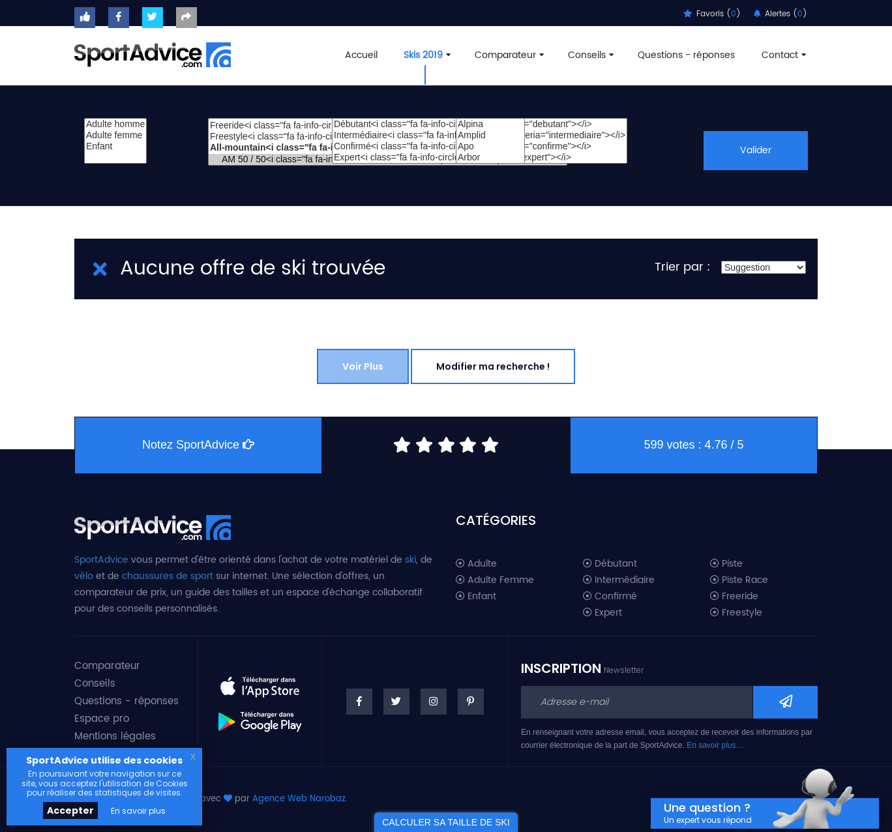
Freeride (734, 596)
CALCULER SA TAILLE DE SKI (446, 822)
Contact (782, 55)
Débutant (610, 564)
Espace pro (101, 719)
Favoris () (712, 14)
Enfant (115, 146)
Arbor (490, 157)
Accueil (361, 55)
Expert (602, 612)
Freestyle (736, 612)
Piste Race (739, 580)
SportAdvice (101, 559)
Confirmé (610, 596)
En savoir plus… (715, 745)
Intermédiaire (619, 580)
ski (410, 559)
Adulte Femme (495, 580)
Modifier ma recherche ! (493, 366)
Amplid (490, 135)
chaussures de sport (167, 576)
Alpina (490, 124)
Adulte (476, 564)
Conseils (589, 55)
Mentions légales (115, 736)
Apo (490, 146)
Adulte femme (115, 135)
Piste (726, 564)
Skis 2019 (426, 55)
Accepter (70, 810)
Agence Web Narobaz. (300, 799)
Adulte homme (115, 124)
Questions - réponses (686, 55)
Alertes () (780, 14)
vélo (83, 576)
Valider (755, 150)
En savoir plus (138, 810)
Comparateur (508, 55)
